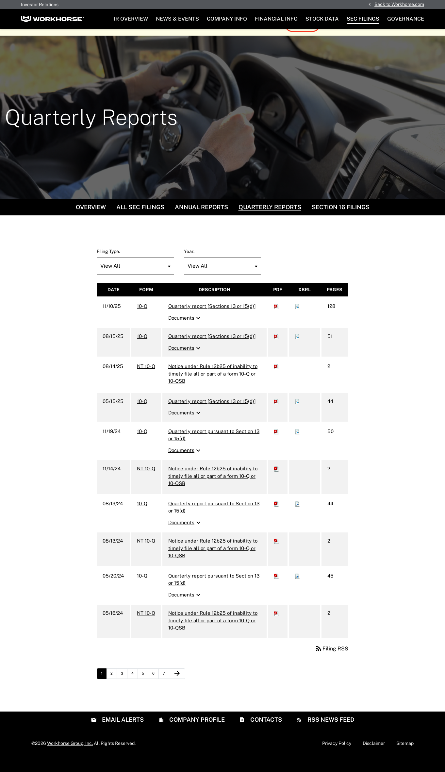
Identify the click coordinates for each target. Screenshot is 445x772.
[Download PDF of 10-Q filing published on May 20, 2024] (276, 589)
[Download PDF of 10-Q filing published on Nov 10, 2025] (276, 320)
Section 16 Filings (341, 220)
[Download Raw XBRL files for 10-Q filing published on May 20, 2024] (297, 589)
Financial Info (276, 19)
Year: (189, 265)
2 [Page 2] (113, 689)
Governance (405, 19)
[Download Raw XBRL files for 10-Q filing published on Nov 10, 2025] (297, 320)
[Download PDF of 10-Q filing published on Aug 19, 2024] (276, 517)
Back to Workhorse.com (399, 4)
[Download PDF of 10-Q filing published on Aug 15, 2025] (276, 350)
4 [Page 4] (134, 689)
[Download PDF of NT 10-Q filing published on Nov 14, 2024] (276, 482)
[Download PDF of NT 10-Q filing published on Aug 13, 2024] (276, 554)
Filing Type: (108, 265)
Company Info (227, 19)
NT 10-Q (146, 380)
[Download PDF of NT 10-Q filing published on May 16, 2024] (276, 626)
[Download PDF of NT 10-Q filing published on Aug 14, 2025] (276, 380)
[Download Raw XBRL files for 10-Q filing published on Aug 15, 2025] (297, 350)
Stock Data (322, 19)
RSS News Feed (330, 733)
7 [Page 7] (165, 689)
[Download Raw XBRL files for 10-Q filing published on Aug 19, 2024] (297, 517)
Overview (91, 220)
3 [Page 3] (124, 689)
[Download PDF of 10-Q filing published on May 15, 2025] (276, 415)
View (298, 39)
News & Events (177, 19)
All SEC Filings (140, 220)
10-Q (142, 320)
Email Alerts (122, 733)
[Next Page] (177, 687)
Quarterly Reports (270, 220)
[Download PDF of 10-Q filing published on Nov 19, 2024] (276, 445)
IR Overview (131, 19)
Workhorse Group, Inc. (70, 756)
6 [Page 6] (155, 689)
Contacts (265, 733)
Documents (185, 332)
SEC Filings (363, 19)
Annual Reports (201, 220)
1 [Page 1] (104, 689)
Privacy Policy (336, 756)
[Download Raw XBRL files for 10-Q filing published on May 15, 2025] (297, 415)
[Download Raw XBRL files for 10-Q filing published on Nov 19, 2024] (297, 445)
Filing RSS (331, 662)
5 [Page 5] (144, 689)
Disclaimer (374, 756)
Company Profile (196, 733)
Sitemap (405, 756)
